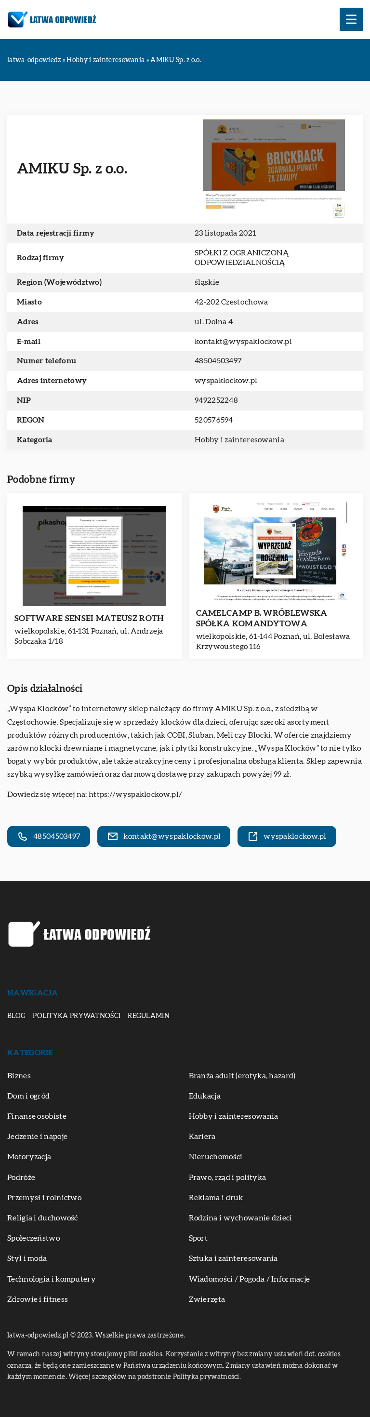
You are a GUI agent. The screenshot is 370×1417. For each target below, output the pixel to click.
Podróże (21, 1177)
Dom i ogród (28, 1096)
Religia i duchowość (42, 1218)
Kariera (202, 1136)
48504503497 (218, 361)
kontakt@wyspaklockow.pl (243, 341)
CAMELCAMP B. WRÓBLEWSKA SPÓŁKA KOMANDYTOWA (262, 618)
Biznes (19, 1076)
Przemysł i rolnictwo (44, 1198)
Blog (16, 1016)
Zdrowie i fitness (37, 1299)
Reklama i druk (216, 1198)
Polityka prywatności (76, 1016)
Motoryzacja (29, 1157)
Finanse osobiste (36, 1116)
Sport (198, 1238)
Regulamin (149, 1016)
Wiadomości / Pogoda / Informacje (249, 1279)
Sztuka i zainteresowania (233, 1258)
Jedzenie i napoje (37, 1136)
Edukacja (205, 1096)
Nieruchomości (216, 1157)
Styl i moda (27, 1258)
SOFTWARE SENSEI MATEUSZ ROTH (89, 618)
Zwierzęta (207, 1299)
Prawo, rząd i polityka (227, 1177)
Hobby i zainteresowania (239, 440)
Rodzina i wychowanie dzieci (240, 1218)
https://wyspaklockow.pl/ (135, 794)
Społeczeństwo (33, 1238)
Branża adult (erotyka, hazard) (242, 1076)
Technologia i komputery (51, 1279)
